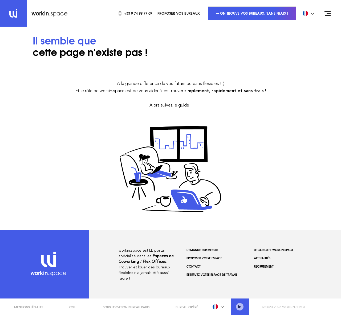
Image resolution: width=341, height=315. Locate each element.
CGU (72, 306)
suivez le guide (175, 105)
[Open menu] (327, 13)
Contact (193, 266)
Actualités (262, 258)
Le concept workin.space (274, 249)
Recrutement (264, 266)
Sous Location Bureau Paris (126, 306)
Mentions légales (28, 306)
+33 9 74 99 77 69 (135, 13)
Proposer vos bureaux (178, 13)
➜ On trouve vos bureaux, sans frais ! (252, 13)
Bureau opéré (187, 306)
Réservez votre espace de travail (211, 274)
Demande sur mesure (202, 249)
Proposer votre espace (204, 258)
